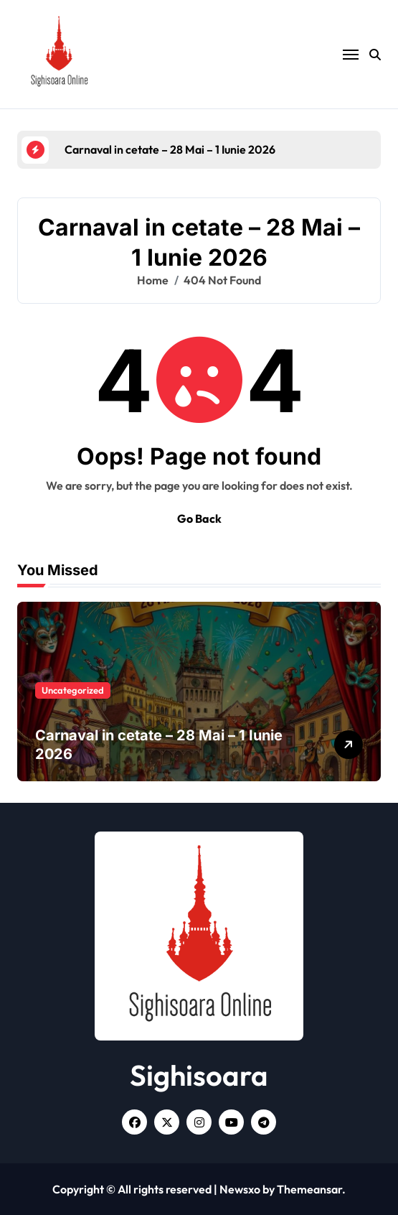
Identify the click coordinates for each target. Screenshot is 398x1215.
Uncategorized (73, 690)
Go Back (199, 518)
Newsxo (239, 1189)
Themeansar (309, 1189)
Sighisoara (199, 1075)
